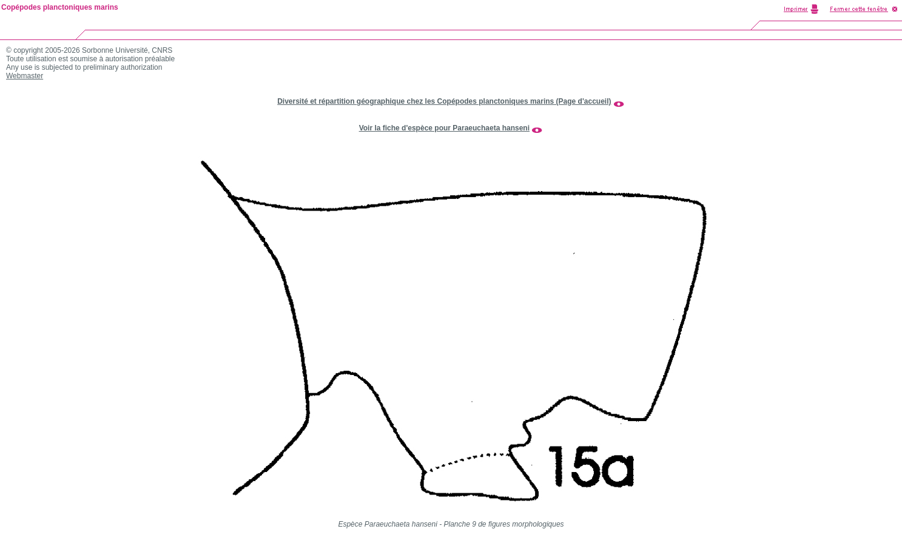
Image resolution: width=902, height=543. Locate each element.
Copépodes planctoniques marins (59, 7)
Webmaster (24, 76)
